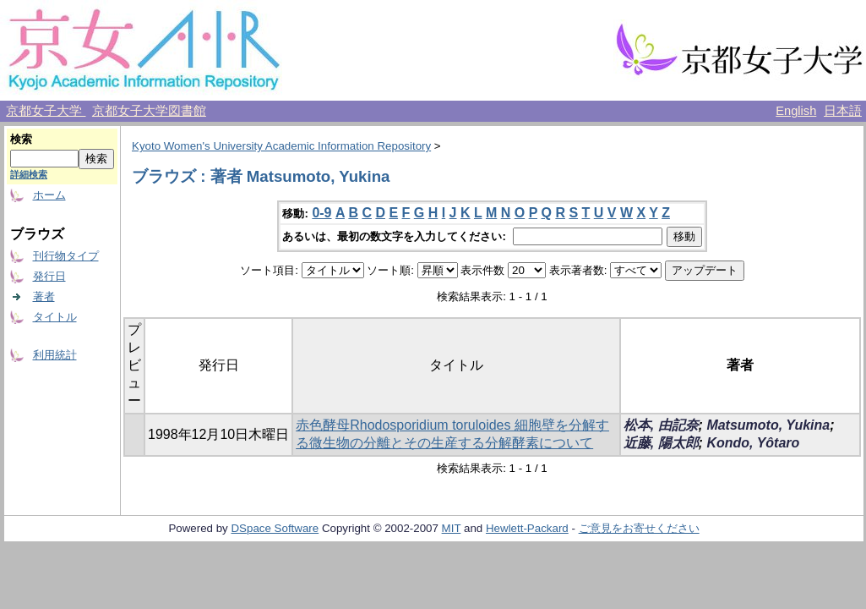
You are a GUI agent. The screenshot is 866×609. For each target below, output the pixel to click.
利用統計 (55, 354)
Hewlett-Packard (527, 528)
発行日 (49, 276)
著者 (44, 296)
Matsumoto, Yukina (768, 425)
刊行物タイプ (66, 256)
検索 (21, 139)
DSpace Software (275, 528)
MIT (451, 528)
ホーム (49, 195)
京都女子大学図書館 (149, 111)
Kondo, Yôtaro (752, 443)
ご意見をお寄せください (639, 528)
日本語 (843, 111)
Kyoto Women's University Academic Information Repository (281, 146)
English (796, 111)
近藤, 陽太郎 (661, 443)
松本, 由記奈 (661, 425)
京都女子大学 (45, 111)
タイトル (55, 316)
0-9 (321, 213)
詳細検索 (28, 174)
